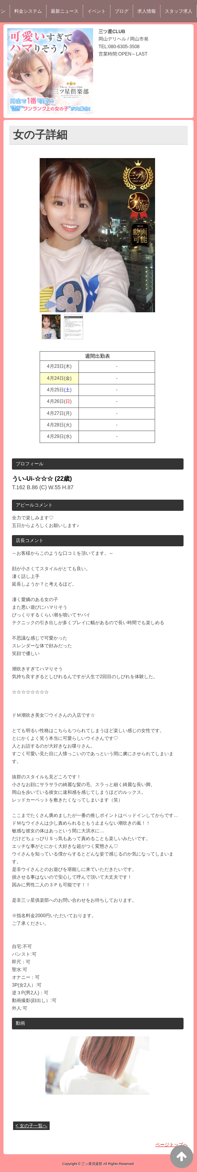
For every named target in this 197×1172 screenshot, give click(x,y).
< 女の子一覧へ (31, 1125)
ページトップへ (171, 1144)
